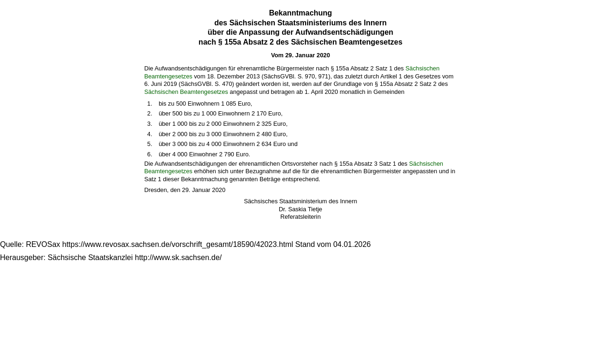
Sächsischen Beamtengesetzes (186, 91)
